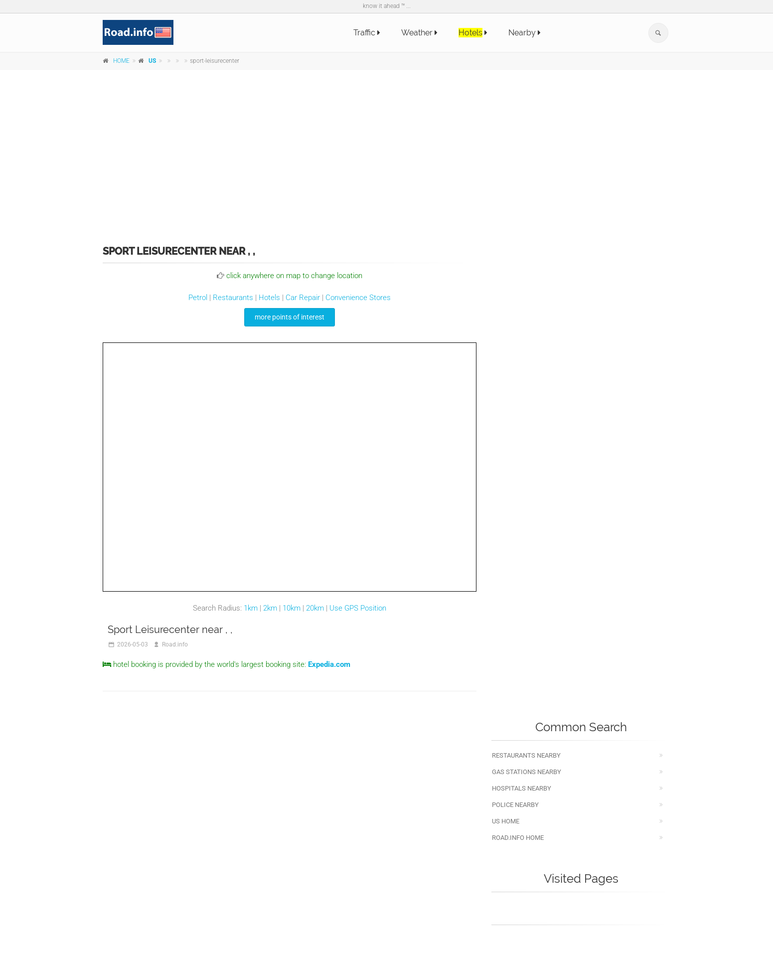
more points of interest (289, 317)
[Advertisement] (387, 150)
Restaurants (233, 297)
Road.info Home (518, 837)
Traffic (366, 32)
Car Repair (303, 297)
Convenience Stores (358, 297)
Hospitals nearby (521, 788)
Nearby (524, 32)
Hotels (269, 297)
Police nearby (515, 804)
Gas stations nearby (526, 772)
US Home (505, 821)
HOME (121, 60)
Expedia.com (329, 664)
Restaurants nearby (526, 755)
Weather (419, 32)
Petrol (197, 297)
